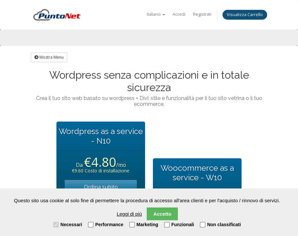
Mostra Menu (49, 57)
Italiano (156, 14)
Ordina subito (101, 186)
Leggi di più (129, 214)
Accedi (179, 14)
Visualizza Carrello (245, 14)
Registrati (202, 14)
